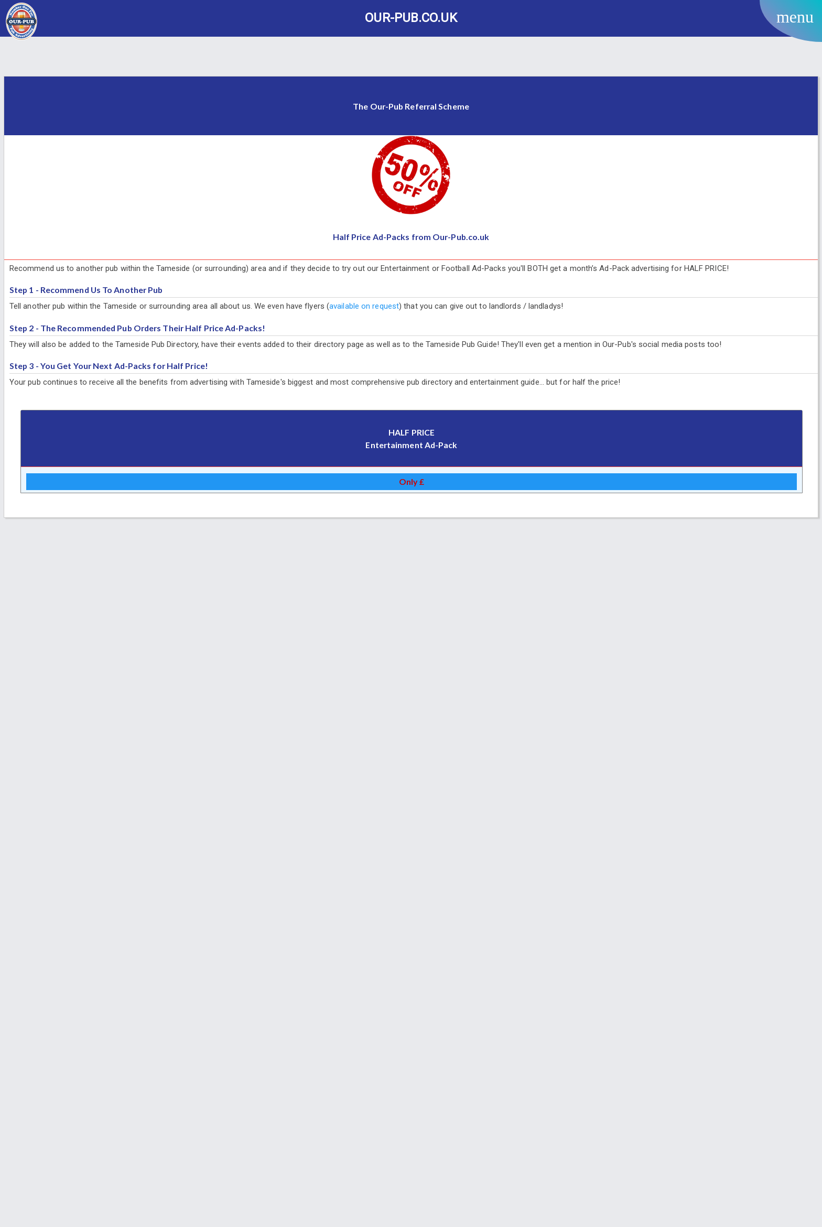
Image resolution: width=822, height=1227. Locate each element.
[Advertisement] (411, 58)
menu (795, 16)
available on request (364, 306)
